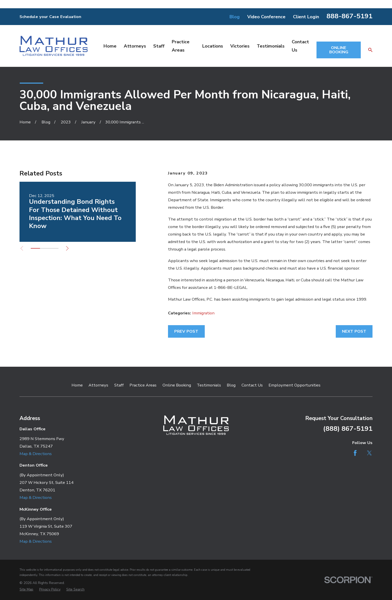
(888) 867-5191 (347, 428)
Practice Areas (143, 385)
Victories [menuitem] (240, 46)
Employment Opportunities (294, 385)
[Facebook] (355, 453)
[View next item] (67, 248)
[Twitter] (369, 453)
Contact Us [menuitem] (300, 46)
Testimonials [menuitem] (270, 46)
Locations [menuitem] (212, 46)
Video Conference (266, 17)
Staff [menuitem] (158, 46)
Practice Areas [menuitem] (181, 46)
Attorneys (98, 385)
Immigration (203, 313)
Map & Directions (36, 454)
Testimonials (209, 385)
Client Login (306, 17)
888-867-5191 (349, 16)
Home (77, 385)
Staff (119, 385)
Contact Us (252, 385)
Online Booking (176, 385)
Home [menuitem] (110, 46)
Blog (235, 17)
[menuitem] (26, 589)
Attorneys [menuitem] (135, 46)
